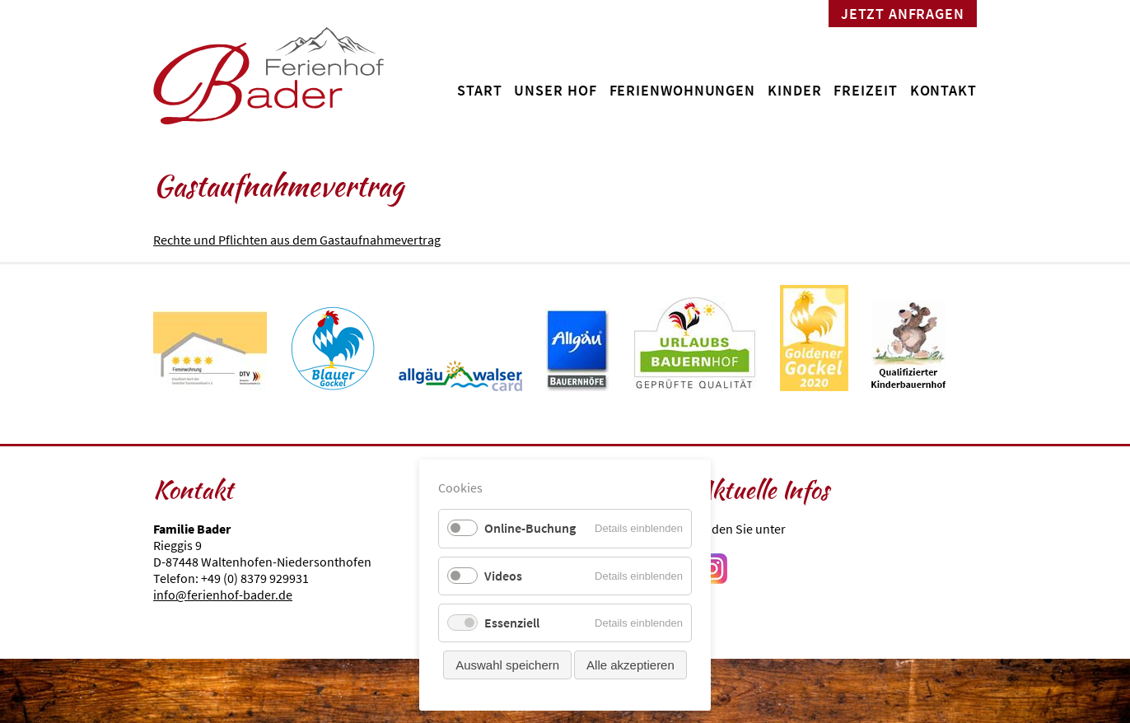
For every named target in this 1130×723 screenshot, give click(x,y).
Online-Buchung (530, 528)
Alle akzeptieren (630, 665)
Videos (503, 575)
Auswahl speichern (507, 665)
